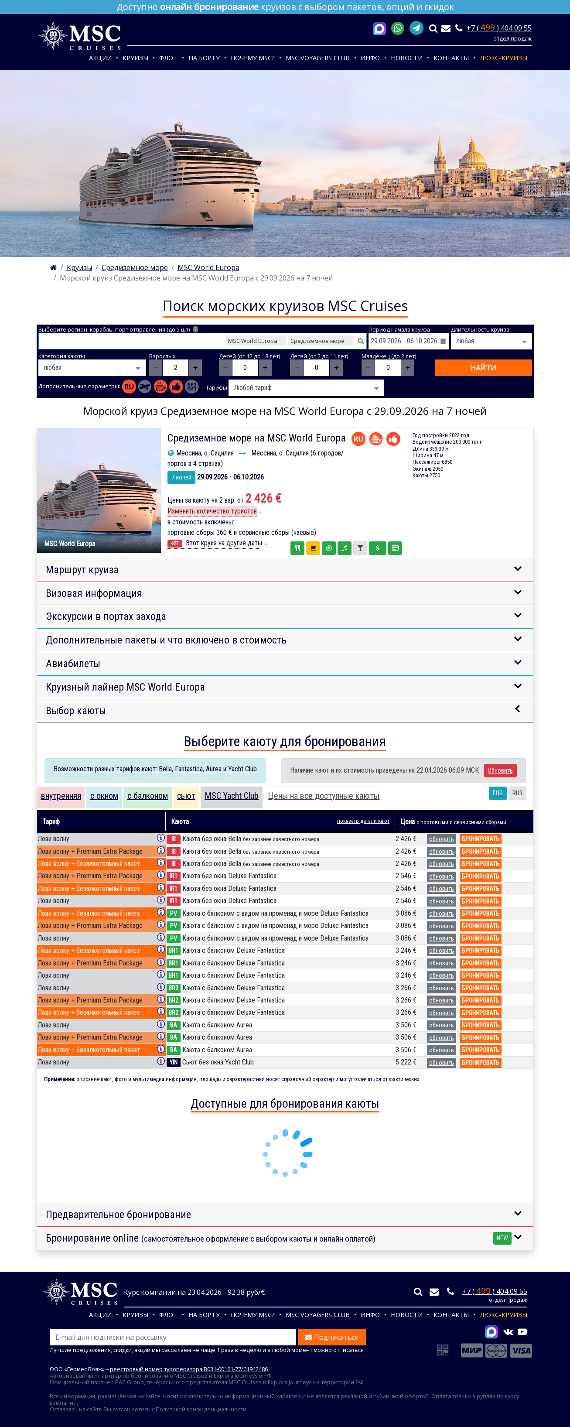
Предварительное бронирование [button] (118, 1214)
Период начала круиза (399, 329)
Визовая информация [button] (94, 593)
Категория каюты (61, 356)
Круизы (135, 58)
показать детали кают (363, 821)
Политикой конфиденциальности (201, 1409)
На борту (204, 58)
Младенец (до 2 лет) (389, 356)
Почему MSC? (253, 58)
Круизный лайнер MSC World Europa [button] (125, 687)
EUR (498, 793)
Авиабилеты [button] (73, 663)
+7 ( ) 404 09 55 (499, 28)
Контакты (451, 58)
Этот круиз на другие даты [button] (214, 543)
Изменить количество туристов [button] (212, 511)
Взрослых (162, 356)
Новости (407, 58)
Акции (100, 58)
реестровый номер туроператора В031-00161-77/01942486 (189, 1369)
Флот (168, 58)
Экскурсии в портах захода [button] (106, 616)
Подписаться (331, 1337)
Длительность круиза (480, 329)
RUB (517, 793)
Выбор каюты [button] (76, 711)
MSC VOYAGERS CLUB (318, 58)
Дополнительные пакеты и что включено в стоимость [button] (166, 640)
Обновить (500, 770)
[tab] (61, 797)
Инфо (370, 58)
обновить (441, 838)
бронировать (480, 838)
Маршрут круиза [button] (82, 570)
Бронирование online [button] (279, 1238)
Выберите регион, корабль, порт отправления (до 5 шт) (118, 329)
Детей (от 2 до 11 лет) (319, 356)
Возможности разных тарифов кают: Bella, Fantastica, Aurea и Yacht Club (155, 769)
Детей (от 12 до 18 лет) (249, 356)
